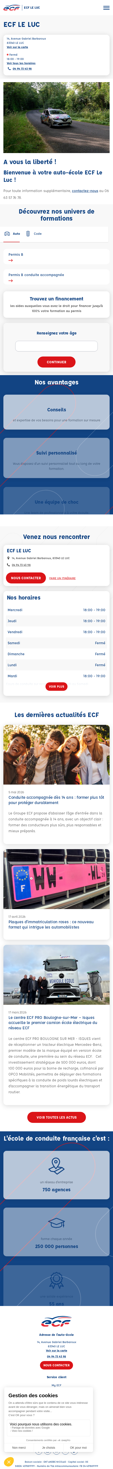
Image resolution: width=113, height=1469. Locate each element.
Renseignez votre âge (57, 333)
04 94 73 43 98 (22, 68)
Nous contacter (26, 578)
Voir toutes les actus (57, 1117)
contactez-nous (85, 190)
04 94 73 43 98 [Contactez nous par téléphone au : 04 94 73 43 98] (21, 565)
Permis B (56, 257)
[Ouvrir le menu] (106, 8)
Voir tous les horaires (21, 63)
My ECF (56, 1385)
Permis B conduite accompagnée (56, 277)
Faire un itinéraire (62, 578)
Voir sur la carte (17, 47)
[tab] (11, 233)
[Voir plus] (56, 686)
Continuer (56, 362)
